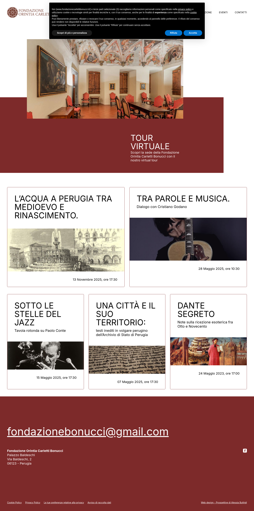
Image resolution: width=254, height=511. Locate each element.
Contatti (241, 12)
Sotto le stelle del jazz (37, 314)
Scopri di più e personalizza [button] (72, 33)
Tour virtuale (150, 142)
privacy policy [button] (185, 9)
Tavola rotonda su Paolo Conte (40, 330)
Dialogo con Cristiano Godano (162, 207)
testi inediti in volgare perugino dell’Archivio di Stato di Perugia (122, 332)
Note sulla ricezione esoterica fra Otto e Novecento (205, 324)
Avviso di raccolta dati (99, 502)
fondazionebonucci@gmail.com (88, 431)
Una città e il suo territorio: (126, 314)
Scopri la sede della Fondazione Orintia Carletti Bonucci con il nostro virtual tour (155, 156)
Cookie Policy (14, 502)
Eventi (223, 12)
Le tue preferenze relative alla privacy (64, 502)
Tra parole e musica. (183, 198)
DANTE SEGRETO (196, 309)
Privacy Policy (32, 502)
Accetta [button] (193, 33)
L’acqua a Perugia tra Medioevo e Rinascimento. (63, 207)
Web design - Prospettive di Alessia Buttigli (224, 502)
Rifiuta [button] (173, 33)
